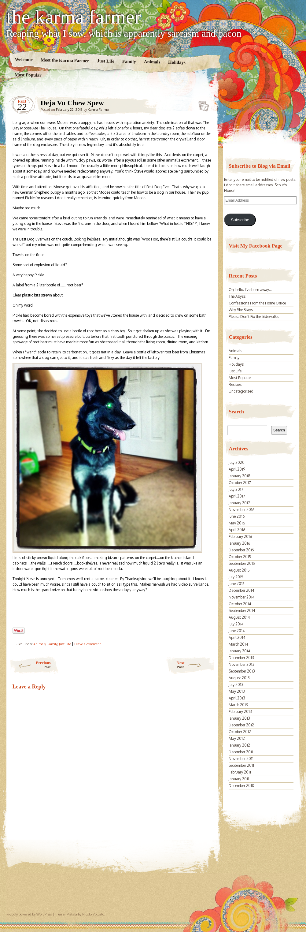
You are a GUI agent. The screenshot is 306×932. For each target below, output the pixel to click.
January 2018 (239, 476)
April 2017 (237, 496)
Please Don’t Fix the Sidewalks (253, 316)
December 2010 (241, 785)
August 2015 (239, 570)
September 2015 (242, 563)
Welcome (24, 59)
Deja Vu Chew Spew (202, 104)
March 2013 (238, 705)
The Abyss (237, 296)
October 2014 (240, 604)
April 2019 (237, 469)
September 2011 (241, 765)
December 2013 (241, 657)
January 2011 (239, 779)
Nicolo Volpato (93, 914)
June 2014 (237, 630)
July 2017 (236, 489)
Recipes (235, 384)
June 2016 (237, 516)
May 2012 (237, 738)
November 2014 (241, 597)
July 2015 (236, 577)
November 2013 (241, 664)
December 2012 (241, 725)
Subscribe (240, 220)
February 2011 (240, 772)
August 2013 (239, 678)
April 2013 (237, 698)
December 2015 (241, 550)
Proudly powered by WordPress (29, 914)
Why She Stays (241, 310)
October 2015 (240, 556)
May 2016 (237, 523)
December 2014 (241, 590)
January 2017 (239, 503)
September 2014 (242, 610)
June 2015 (237, 583)
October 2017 (240, 482)
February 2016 (240, 536)
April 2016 (237, 530)
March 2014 (238, 644)
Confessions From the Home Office (257, 303)
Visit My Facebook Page (255, 246)
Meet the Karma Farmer (64, 60)
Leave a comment (87, 644)
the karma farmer (73, 17)
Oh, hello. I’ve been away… (250, 289)
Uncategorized (241, 391)
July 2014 (236, 624)
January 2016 (239, 543)
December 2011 (241, 752)
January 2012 (239, 745)
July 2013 (236, 684)
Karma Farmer (98, 109)
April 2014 (237, 637)
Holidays (177, 62)
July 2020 (237, 462)
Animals (152, 62)
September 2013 (242, 671)
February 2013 (240, 711)
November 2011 (241, 758)
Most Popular (27, 75)
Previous (30, 664)
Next (196, 664)
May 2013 (237, 691)
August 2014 (239, 617)
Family (129, 61)
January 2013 (239, 718)
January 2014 (239, 651)
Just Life (105, 61)
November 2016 (241, 509)
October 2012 (240, 731)
